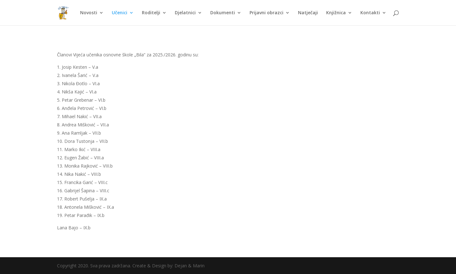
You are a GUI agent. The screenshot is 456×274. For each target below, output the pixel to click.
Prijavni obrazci (266, 13)
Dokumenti (222, 13)
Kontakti (370, 13)
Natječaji (308, 13)
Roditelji (151, 13)
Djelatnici (185, 13)
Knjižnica (336, 13)
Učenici (119, 13)
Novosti (88, 13)
